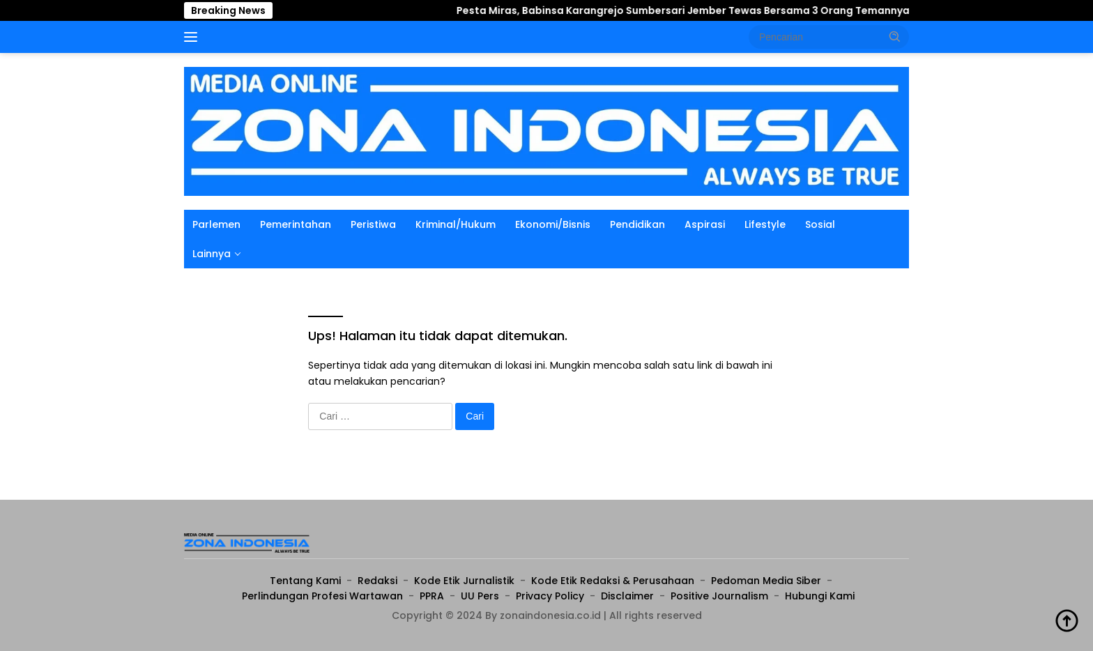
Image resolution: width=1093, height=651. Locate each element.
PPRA (432, 596)
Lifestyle (765, 224)
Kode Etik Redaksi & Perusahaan (612, 581)
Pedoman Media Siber (766, 581)
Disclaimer (627, 596)
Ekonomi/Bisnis (552, 224)
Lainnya (211, 254)
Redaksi (377, 581)
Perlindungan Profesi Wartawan (322, 596)
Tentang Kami (305, 581)
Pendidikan (637, 224)
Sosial (820, 224)
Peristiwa (373, 224)
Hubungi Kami (820, 596)
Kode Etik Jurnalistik (464, 581)
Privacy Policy (550, 596)
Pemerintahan (295, 224)
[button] (895, 36)
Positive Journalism (719, 596)
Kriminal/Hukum (455, 224)
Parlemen (216, 224)
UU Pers (480, 596)
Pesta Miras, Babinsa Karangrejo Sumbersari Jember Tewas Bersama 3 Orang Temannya (635, 10)
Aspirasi (705, 224)
